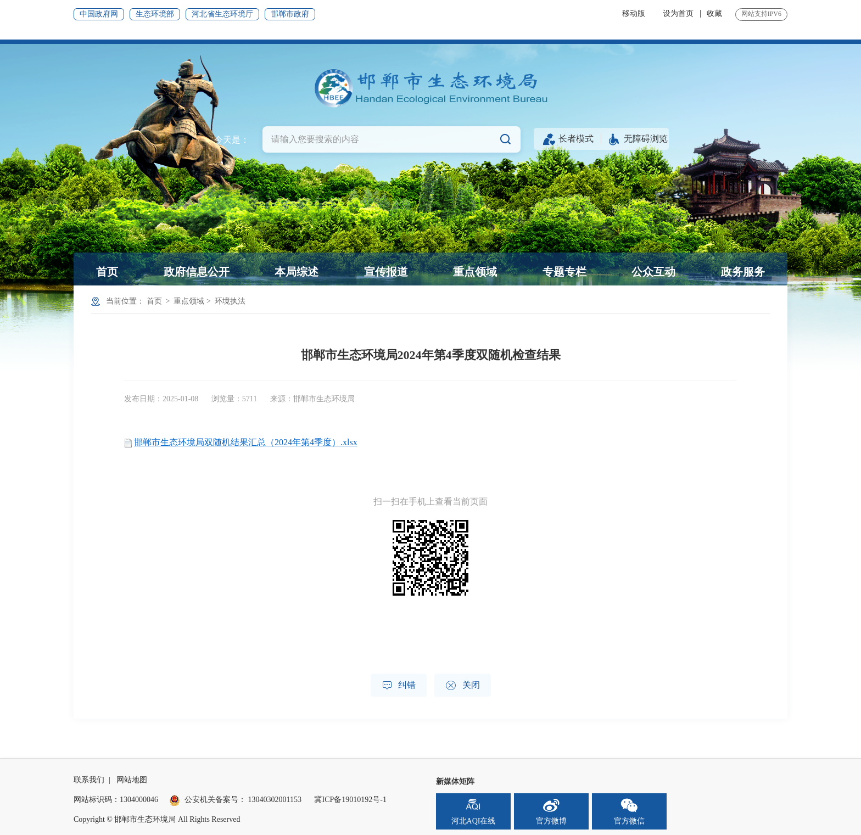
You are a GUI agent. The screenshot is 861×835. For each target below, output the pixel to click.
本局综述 (296, 272)
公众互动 (653, 272)
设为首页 (678, 13)
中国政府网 (99, 14)
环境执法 (230, 301)
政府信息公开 (197, 272)
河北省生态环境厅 (222, 14)
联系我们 (89, 780)
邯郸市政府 (290, 14)
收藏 (714, 13)
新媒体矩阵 (455, 781)
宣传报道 (386, 272)
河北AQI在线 (473, 811)
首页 (107, 272)
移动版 (633, 13)
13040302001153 (274, 799)
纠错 (399, 685)
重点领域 (475, 272)
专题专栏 (564, 272)
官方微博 (551, 811)
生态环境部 (155, 14)
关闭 (462, 685)
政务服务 (743, 272)
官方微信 (629, 811)
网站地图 (131, 780)
